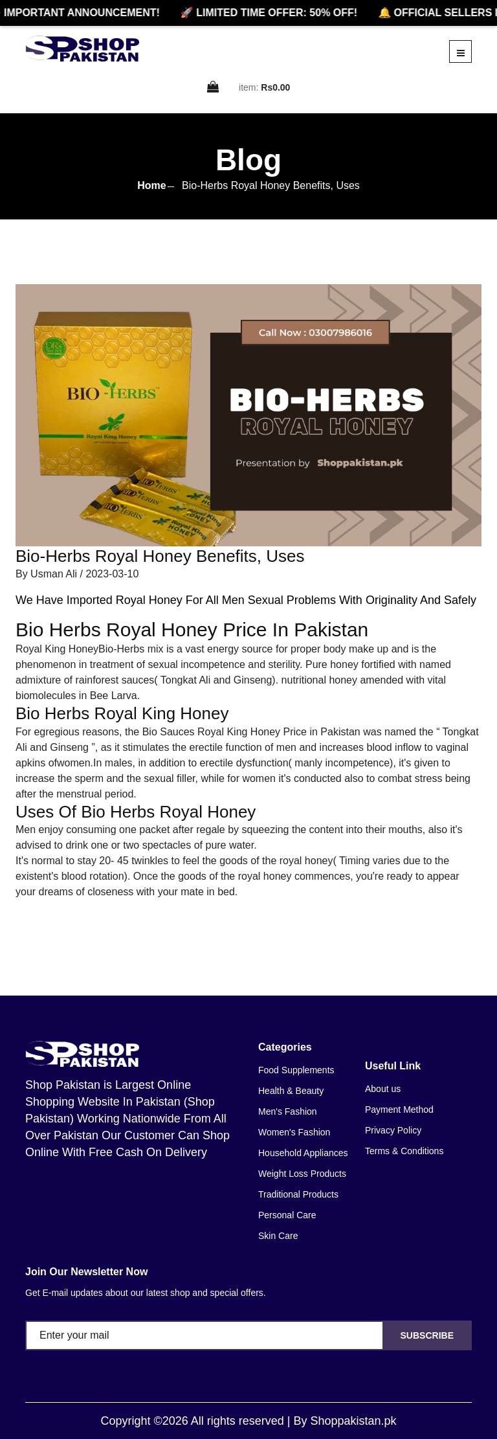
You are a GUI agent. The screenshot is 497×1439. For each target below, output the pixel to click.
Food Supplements (296, 1070)
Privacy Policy (393, 1130)
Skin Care (278, 1236)
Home (151, 185)
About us (383, 1089)
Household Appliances (303, 1153)
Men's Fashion (287, 1111)
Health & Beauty (291, 1091)
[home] (82, 48)
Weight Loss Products (302, 1173)
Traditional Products (298, 1194)
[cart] (213, 88)
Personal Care (287, 1215)
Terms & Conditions (404, 1151)
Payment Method (399, 1109)
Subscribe (427, 1335)
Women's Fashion (294, 1132)
